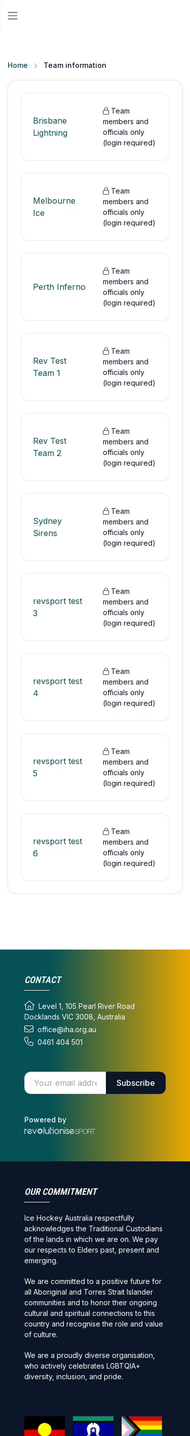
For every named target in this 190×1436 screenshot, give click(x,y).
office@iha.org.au (60, 1029)
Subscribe (136, 1083)
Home (18, 65)
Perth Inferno (59, 287)
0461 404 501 (53, 1041)
